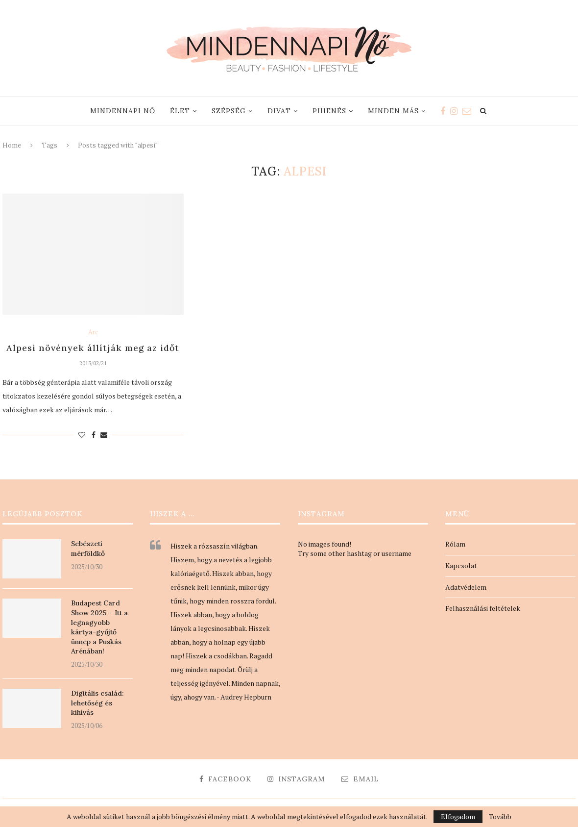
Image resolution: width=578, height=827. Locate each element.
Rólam (455, 544)
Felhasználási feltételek (482, 608)
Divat (279, 110)
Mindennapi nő (122, 110)
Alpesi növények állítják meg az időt (92, 347)
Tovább (500, 816)
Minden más (393, 110)
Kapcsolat (461, 565)
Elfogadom (458, 816)
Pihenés (329, 110)
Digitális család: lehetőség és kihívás (97, 703)
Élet (180, 110)
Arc (93, 332)
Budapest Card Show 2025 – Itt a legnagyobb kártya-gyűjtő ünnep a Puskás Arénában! (99, 627)
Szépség (229, 110)
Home (11, 145)
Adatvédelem (465, 587)
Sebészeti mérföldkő (88, 548)
